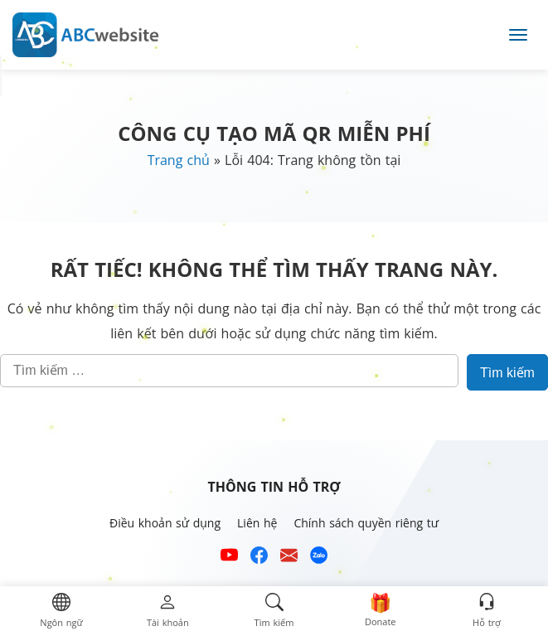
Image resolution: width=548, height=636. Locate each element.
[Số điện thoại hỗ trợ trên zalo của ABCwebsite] (318, 558)
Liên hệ (257, 523)
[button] (61, 611)
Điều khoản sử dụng (165, 523)
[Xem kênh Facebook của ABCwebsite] (259, 558)
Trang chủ (179, 160)
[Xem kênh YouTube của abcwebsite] (229, 558)
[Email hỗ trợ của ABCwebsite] (289, 558)
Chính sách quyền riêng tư (366, 523)
